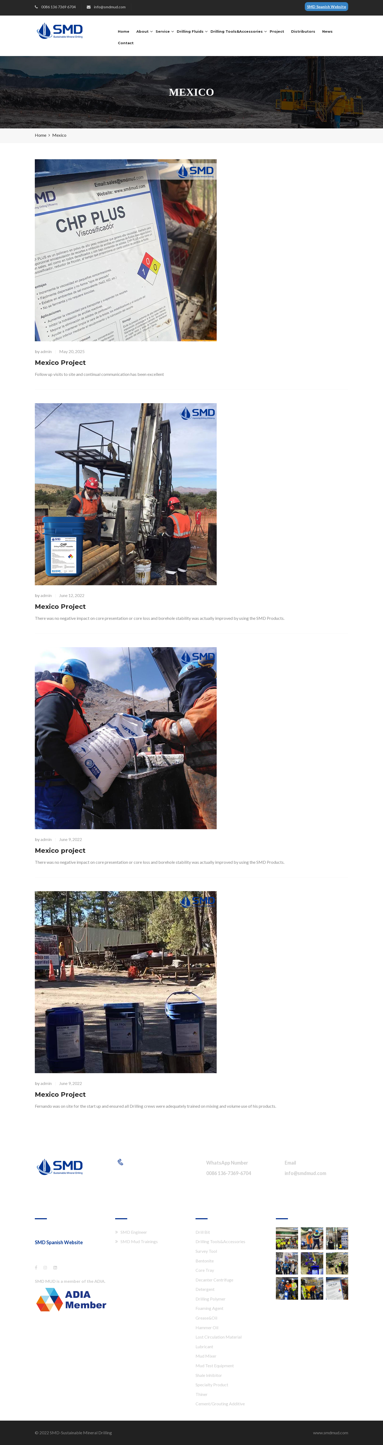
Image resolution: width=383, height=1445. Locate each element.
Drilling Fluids (190, 31)
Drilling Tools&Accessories (237, 31)
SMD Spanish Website (326, 6)
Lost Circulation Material (219, 1336)
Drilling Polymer (211, 1298)
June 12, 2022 (71, 595)
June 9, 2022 (70, 839)
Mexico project (60, 850)
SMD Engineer (134, 1232)
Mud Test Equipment (215, 1365)
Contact (126, 43)
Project (277, 31)
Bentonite (205, 1260)
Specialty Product (212, 1384)
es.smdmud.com (51, 1251)
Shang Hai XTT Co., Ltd (56, 1231)
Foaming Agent (209, 1308)
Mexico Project (60, 362)
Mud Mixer (206, 1355)
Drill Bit (203, 1232)
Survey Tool (206, 1251)
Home (123, 31)
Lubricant (204, 1346)
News (327, 31)
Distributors (303, 31)
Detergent (205, 1289)
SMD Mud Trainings (139, 1241)
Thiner (202, 1394)
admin (46, 351)
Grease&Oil (206, 1317)
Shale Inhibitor (209, 1375)
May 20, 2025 (72, 351)
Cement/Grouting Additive (220, 1403)
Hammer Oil (207, 1327)
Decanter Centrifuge (214, 1279)
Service (163, 31)
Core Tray (205, 1270)
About (142, 31)
